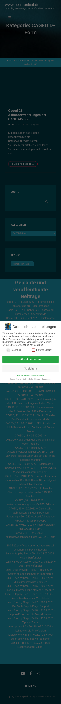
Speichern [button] (30, 368)
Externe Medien (42, 350)
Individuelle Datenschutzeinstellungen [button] (30, 375)
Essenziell (14, 350)
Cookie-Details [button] (15, 379)
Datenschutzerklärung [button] (32, 379)
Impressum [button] (46, 379)
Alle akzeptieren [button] (30, 359)
